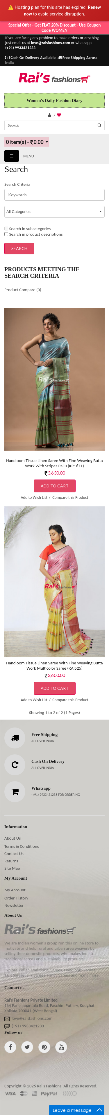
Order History (16, 898)
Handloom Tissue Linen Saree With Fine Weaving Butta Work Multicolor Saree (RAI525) (54, 665)
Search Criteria (17, 184)
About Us (12, 838)
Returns (11, 861)
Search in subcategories (27, 228)
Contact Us (14, 853)
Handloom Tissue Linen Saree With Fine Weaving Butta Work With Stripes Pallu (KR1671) (54, 463)
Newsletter (14, 905)
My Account (15, 889)
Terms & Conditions (21, 846)
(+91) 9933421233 (44, 795)
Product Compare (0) (22, 289)
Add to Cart (55, 485)
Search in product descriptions (33, 234)
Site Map (12, 868)
